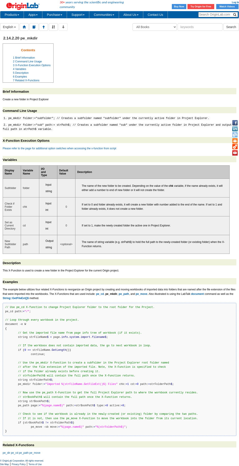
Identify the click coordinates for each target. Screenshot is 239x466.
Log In (235, 2)
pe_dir (6, 452)
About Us (131, 14)
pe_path (124, 294)
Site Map (4, 464)
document (197, 294)
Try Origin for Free (201, 6)
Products (12, 14)
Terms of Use (35, 464)
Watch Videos (227, 6)
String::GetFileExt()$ (16, 298)
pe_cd (100, 294)
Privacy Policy (19, 464)
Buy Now (179, 6)
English (9, 27)
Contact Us (155, 14)
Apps (33, 14)
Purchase (54, 14)
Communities (104, 14)
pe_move (141, 294)
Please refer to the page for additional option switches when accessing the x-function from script (59, 148)
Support (78, 14)
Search (231, 27)
